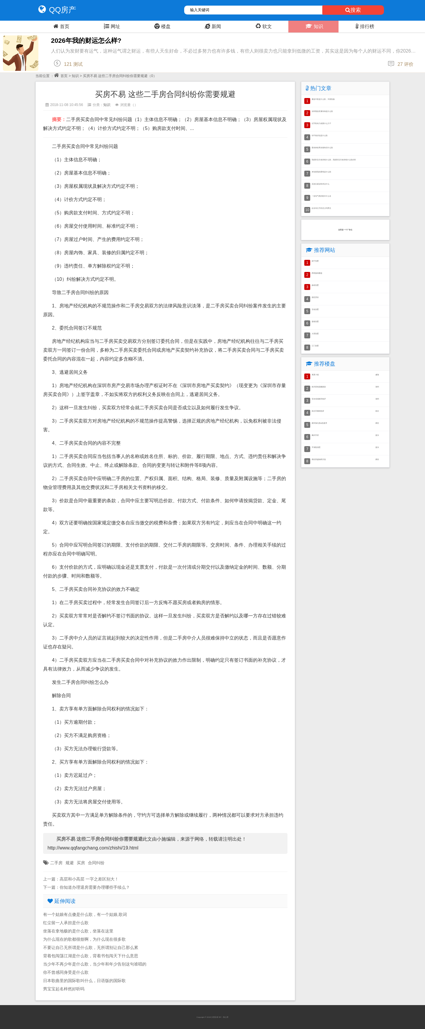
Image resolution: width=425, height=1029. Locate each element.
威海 (377, 375)
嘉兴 (377, 435)
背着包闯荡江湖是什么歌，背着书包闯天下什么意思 (90, 955)
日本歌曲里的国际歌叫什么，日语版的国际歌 (84, 980)
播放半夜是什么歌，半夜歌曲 (323, 99)
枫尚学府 (315, 435)
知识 (313, 26)
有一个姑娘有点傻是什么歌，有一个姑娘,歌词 (85, 914)
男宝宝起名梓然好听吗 (63, 988)
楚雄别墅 (315, 321)
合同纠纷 (96, 862)
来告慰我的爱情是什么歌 (321, 172)
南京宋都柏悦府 (318, 411)
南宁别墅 (315, 261)
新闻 (212, 26)
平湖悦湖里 (316, 447)
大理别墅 (315, 333)
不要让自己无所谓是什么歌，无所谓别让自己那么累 (90, 947)
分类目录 (214, 1017)
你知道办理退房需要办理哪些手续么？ (95, 887)
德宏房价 (315, 297)
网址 (111, 26)
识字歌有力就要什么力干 (321, 123)
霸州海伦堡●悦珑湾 (319, 423)
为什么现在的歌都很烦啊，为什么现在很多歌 (84, 939)
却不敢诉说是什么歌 (320, 135)
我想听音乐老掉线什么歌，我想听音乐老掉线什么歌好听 (334, 160)
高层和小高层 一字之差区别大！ (89, 879)
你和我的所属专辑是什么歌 (322, 111)
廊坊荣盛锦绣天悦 (319, 459)
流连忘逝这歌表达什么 (320, 184)
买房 (81, 862)
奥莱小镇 (315, 375)
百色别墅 (315, 309)
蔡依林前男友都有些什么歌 (322, 147)
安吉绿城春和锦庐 (319, 399)
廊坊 (377, 423)
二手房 (56, 862)
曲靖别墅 (315, 285)
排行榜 (364, 26)
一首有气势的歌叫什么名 (321, 196)
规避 (70, 862)
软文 (263, 26)
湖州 (377, 387)
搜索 (353, 10)
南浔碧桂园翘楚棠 (319, 387)
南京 (377, 411)
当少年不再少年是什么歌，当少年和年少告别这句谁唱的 (94, 964)
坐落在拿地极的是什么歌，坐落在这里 (78, 931)
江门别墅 (315, 346)
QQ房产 (55, 9)
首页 (60, 26)
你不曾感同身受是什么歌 (66, 972)
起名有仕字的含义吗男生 (321, 208)
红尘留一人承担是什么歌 (66, 922)
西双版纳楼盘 (317, 273)
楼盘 (162, 26)
